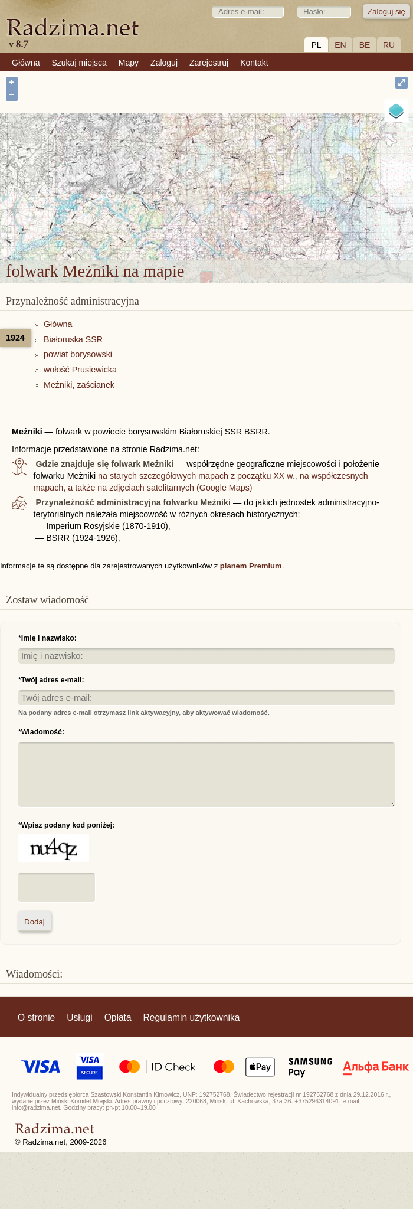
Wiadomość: (42, 732)
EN (340, 45)
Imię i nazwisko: (49, 638)
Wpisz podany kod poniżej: (67, 825)
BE (365, 45)
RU (389, 45)
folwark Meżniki (247, 181)
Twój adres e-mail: (52, 680)
